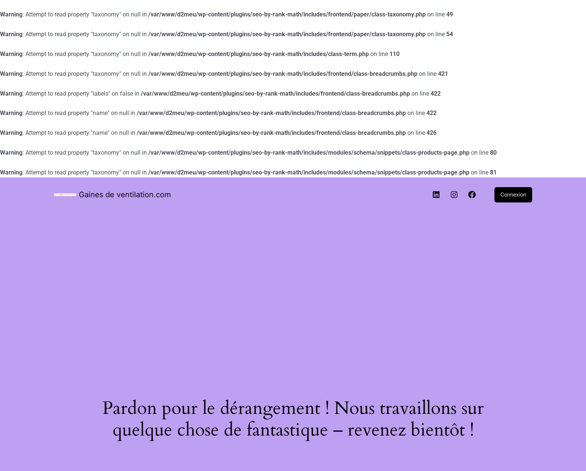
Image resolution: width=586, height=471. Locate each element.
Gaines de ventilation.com (125, 194)
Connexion (513, 194)
